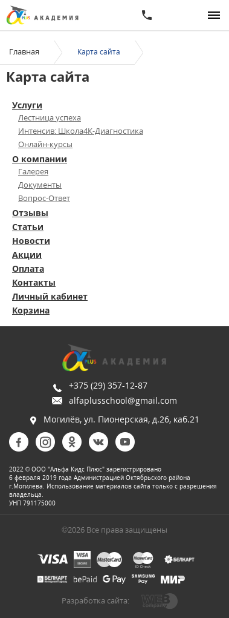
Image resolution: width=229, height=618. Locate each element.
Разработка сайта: (95, 600)
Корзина (31, 310)
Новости (31, 240)
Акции (27, 254)
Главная (24, 51)
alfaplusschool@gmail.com (123, 400)
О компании (39, 159)
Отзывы (30, 213)
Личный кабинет (50, 296)
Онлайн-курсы (45, 144)
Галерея (33, 171)
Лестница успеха (49, 117)
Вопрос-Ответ (44, 197)
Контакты (34, 282)
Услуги (27, 105)
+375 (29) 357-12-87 (108, 385)
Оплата (28, 268)
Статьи (28, 226)
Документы (40, 184)
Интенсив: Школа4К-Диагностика (80, 130)
